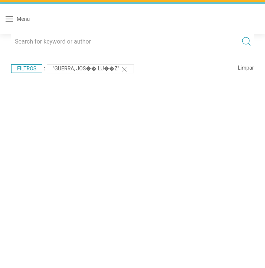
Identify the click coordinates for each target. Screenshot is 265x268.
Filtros (26, 68)
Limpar (246, 68)
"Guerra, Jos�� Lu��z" (90, 69)
